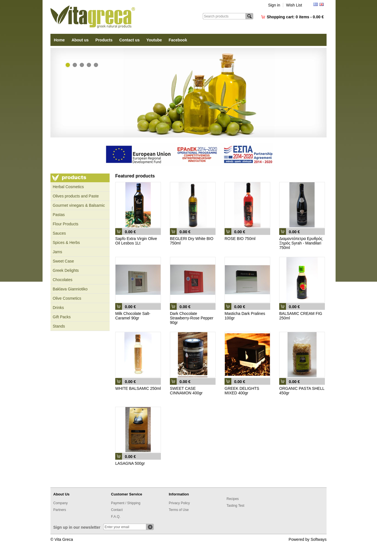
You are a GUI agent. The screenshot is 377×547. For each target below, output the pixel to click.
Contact (117, 510)
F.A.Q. (115, 517)
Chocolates (62, 279)
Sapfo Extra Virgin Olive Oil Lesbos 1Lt (136, 240)
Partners (59, 510)
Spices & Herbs (66, 242)
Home (59, 40)
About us (80, 40)
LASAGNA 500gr (130, 463)
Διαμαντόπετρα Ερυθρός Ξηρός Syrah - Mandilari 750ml (300, 243)
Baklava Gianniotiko (70, 289)
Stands (59, 326)
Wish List (294, 5)
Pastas (59, 214)
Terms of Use (179, 510)
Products (104, 40)
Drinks (58, 307)
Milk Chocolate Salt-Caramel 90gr (132, 315)
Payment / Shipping (125, 503)
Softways (319, 539)
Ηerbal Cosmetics (68, 186)
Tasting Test (235, 506)
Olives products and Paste (76, 196)
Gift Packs (62, 317)
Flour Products (65, 224)
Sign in (274, 5)
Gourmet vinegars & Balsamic (79, 205)
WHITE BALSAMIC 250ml (138, 388)
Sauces (59, 233)
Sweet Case (63, 261)
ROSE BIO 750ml (240, 238)
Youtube (154, 40)
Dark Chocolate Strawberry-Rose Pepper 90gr (191, 318)
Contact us (129, 40)
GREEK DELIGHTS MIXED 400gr (242, 390)
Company (60, 503)
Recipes (233, 499)
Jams (57, 252)
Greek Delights (66, 270)
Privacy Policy (179, 503)
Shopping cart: (295, 17)
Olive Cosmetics (67, 298)
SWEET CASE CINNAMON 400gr (186, 390)
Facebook (178, 40)
